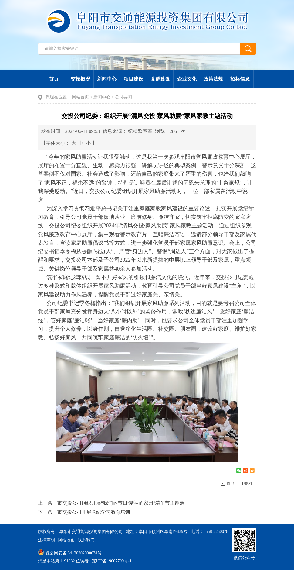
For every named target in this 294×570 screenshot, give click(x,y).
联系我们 (86, 540)
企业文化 (187, 78)
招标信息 (240, 78)
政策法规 (213, 78)
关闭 (248, 483)
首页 (54, 78)
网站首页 (80, 97)
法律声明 (46, 540)
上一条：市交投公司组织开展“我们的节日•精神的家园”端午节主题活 (111, 503)
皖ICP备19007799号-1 (111, 561)
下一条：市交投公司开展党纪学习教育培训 (84, 512)
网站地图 (66, 540)
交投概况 (80, 78)
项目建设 (133, 78)
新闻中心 (107, 78)
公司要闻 (123, 97)
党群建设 (160, 78)
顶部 (230, 483)
